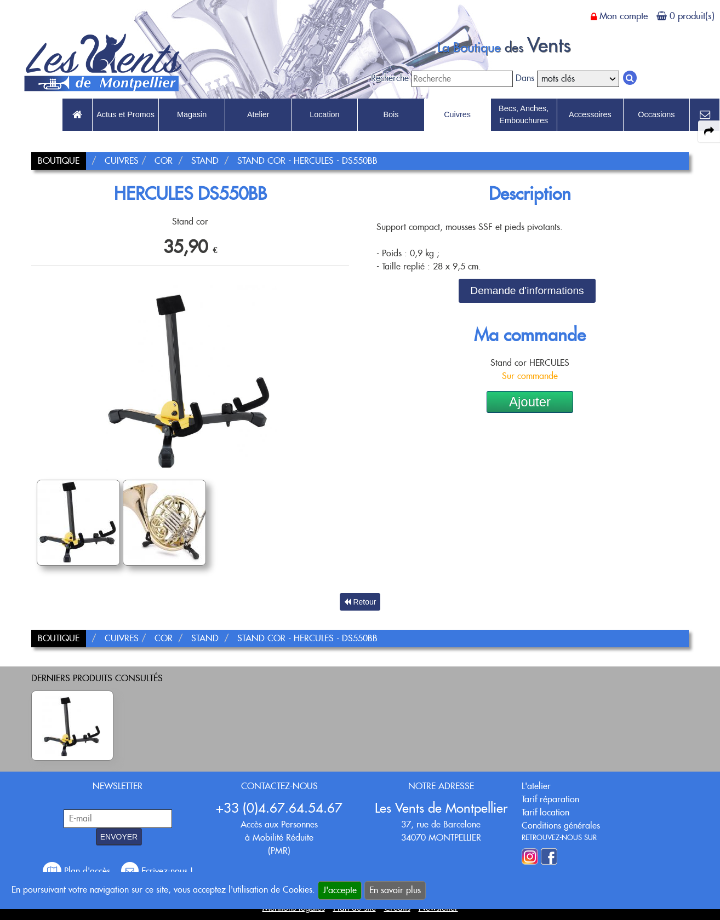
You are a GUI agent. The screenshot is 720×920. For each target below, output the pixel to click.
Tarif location (545, 812)
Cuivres (457, 114)
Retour (360, 601)
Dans (525, 78)
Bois (390, 114)
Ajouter (530, 401)
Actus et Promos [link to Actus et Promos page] (125, 114)
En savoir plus (395, 890)
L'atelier (536, 786)
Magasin (192, 114)
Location (324, 114)
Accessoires (590, 114)
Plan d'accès (78, 871)
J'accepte (340, 890)
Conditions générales (561, 825)
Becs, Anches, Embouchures (523, 114)
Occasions (656, 114)
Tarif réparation (550, 799)
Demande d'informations (527, 290)
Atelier (258, 114)
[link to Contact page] (704, 115)
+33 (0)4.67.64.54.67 (279, 808)
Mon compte (623, 16)
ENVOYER (119, 836)
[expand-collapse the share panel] (709, 131)
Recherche (390, 78)
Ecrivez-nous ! (157, 871)
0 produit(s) (692, 16)
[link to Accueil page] (77, 115)
